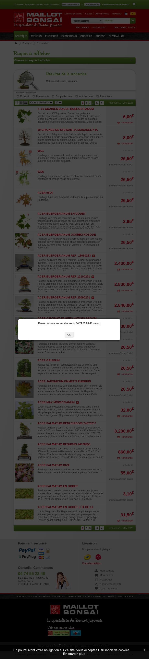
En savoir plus (74, 654)
